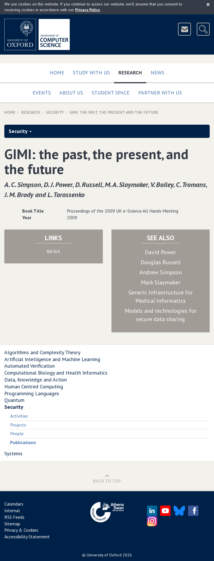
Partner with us (160, 92)
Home (57, 72)
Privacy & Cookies (21, 530)
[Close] (208, 4)
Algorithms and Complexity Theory (42, 352)
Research (132, 71)
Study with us (91, 72)
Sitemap (12, 524)
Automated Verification (29, 366)
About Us (71, 92)
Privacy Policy (87, 9)
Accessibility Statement (27, 536)
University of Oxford (104, 555)
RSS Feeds (14, 517)
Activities (19, 416)
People (17, 433)
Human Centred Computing (33, 386)
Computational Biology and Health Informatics (55, 372)
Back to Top (107, 478)
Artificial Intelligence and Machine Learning (52, 359)
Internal (12, 510)
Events (42, 92)
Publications (23, 442)
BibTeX (53, 251)
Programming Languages (31, 393)
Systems (13, 453)
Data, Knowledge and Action (35, 379)
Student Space (111, 92)
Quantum (14, 400)
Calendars (13, 504)
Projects (18, 425)
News (157, 72)
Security (55, 112)
